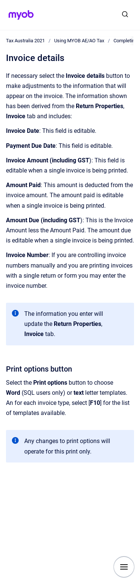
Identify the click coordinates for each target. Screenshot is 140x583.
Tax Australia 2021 (25, 40)
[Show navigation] (124, 567)
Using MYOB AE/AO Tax (79, 40)
